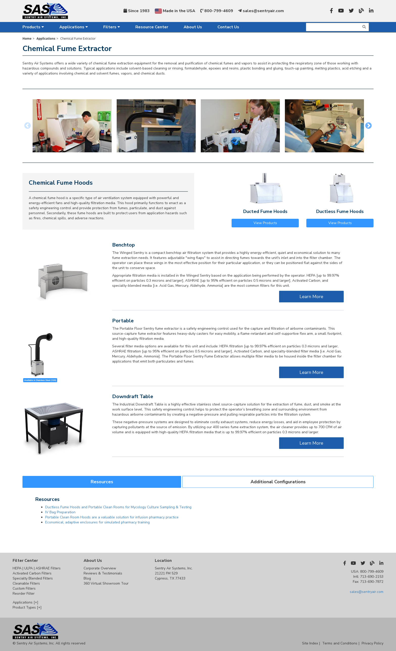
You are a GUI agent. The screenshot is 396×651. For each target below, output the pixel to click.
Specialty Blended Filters (33, 578)
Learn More (311, 297)
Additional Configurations (278, 482)
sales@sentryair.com (261, 11)
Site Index (310, 643)
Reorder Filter (24, 593)
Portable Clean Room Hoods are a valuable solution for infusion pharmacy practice (112, 517)
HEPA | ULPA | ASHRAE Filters (37, 568)
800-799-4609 (216, 11)
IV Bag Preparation (60, 512)
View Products (265, 223)
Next (368, 126)
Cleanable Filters (26, 583)
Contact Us (228, 27)
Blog (87, 578)
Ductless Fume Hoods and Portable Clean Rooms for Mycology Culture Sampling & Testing (118, 507)
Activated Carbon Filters (32, 573)
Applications (73, 27)
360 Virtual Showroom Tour (106, 583)
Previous (27, 126)
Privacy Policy (372, 643)
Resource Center (151, 27)
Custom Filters (24, 588)
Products (33, 27)
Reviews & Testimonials (103, 573)
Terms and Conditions (339, 643)
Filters (111, 27)
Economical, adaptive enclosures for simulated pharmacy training (97, 522)
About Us (193, 27)
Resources (102, 482)
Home (26, 38)
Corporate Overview (100, 568)
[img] (364, 27)
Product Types (27, 607)
